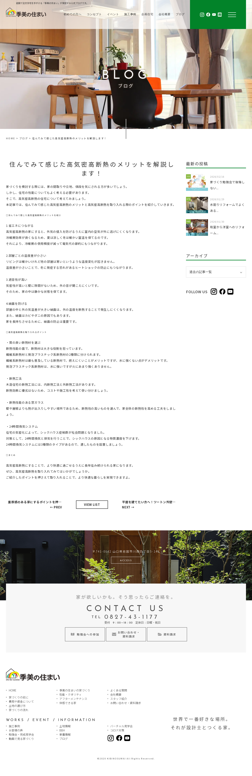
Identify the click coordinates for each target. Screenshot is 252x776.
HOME (10, 138)
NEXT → (150, 504)
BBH (62, 730)
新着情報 (65, 734)
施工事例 (130, 14)
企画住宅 (147, 14)
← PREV (36, 504)
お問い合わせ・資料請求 (125, 703)
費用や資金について (21, 701)
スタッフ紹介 (118, 699)
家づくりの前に (18, 697)
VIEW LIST (92, 504)
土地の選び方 (17, 706)
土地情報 (65, 726)
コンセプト (94, 14)
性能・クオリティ (70, 694)
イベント (113, 14)
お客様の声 (16, 730)
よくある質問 (118, 690)
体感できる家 (67, 703)
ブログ (180, 14)
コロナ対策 (117, 730)
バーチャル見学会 (121, 726)
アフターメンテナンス (73, 699)
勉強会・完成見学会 (21, 734)
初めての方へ (73, 14)
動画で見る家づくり (21, 739)
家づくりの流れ (18, 710)
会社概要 (165, 14)
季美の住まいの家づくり (74, 690)
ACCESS (126, 560)
